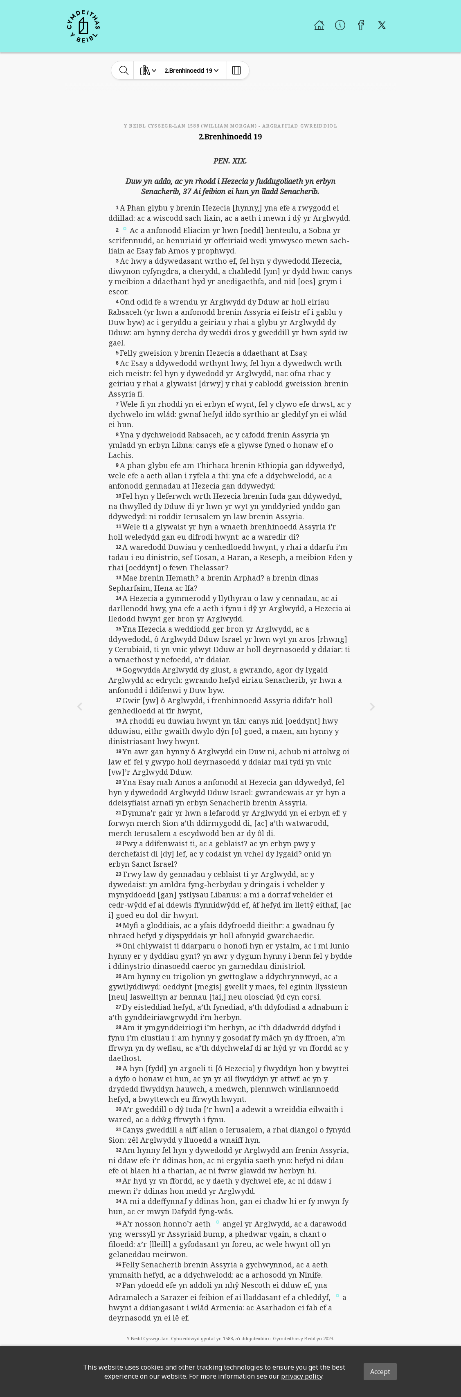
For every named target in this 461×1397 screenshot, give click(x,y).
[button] (125, 228)
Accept (380, 1371)
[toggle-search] (124, 70)
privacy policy (301, 1376)
